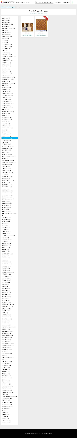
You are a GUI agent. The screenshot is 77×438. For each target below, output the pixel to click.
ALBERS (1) (6, 22)
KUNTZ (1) (6, 231)
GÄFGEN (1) (7, 164)
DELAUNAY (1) (7, 119)
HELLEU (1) (7, 203)
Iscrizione (58, 2)
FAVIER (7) (6, 152)
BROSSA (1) (6, 69)
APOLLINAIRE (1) (8, 28)
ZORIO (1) (6, 422)
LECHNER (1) (6, 245)
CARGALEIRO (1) (7, 79)
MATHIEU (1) (7, 276)
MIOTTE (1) (6, 282)
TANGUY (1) (6, 371)
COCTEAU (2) (6, 99)
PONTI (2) (5, 312)
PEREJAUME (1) (5, 300)
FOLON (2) (7, 154)
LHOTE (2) (6, 251)
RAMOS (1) (5, 323)
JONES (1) (5, 223)
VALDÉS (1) (6, 384)
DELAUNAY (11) (7, 117)
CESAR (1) (6, 87)
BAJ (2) (5, 40)
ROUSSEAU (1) (7, 339)
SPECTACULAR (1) (6, 363)
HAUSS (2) (7, 197)
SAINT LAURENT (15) (8, 343)
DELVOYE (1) (6, 123)
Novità (27, 2)
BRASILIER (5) (6, 65)
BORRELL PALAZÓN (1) (9, 56)
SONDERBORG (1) (8, 358)
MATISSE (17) (6, 278)
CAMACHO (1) (6, 75)
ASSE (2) (6, 34)
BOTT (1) (6, 58)
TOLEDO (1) (7, 378)
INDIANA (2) (6, 217)
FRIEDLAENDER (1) (8, 160)
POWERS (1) (6, 314)
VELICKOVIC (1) (8, 392)
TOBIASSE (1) (6, 375)
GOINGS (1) (6, 178)
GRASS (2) (6, 182)
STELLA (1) (6, 367)
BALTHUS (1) (5, 42)
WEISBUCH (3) (7, 404)
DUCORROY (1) (6, 140)
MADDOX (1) (5, 260)
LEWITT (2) (5, 249)
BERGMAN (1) (7, 44)
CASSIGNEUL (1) (8, 83)
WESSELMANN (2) (7, 406)
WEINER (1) (7, 402)
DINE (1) (4, 130)
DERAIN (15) (6, 125)
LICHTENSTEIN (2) (7, 254)
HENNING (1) (6, 205)
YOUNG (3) (6, 414)
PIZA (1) (6, 308)
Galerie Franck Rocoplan (8, 7)
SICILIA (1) (7, 353)
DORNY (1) (6, 134)
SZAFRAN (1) (6, 369)
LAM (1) (5, 237)
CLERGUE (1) (6, 97)
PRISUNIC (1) (6, 317)
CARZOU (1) (6, 81)
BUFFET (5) (6, 71)
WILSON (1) (6, 408)
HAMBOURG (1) (7, 191)
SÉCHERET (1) (7, 349)
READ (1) (6, 325)
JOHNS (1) (6, 221)
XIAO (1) (5, 412)
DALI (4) (5, 109)
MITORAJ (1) (6, 290)
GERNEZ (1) (6, 168)
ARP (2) (5, 30)
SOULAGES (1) (7, 361)
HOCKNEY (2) (6, 207)
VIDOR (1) (5, 394)
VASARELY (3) (6, 388)
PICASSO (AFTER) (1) (8, 304)
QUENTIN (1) (7, 319)
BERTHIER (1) (6, 48)
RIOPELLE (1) (7, 331)
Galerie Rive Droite (27, 34)
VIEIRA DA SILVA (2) (9, 396)
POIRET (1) (5, 310)
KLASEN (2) (6, 227)
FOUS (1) (5, 158)
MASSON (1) (6, 274)
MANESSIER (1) (7, 264)
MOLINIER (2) (6, 294)
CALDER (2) (7, 73)
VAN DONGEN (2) (7, 386)
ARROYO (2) (6, 32)
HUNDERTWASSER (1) (9, 214)
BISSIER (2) (6, 52)
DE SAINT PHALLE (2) (8, 111)
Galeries (23, 2)
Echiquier (41, 34)
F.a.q (51, 433)
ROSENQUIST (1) (7, 335)
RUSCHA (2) (6, 341)
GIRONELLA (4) (7, 176)
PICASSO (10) (6, 302)
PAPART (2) (5, 298)
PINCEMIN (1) (7, 306)
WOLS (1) (4, 410)
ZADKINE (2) (5, 416)
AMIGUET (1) (6, 26)
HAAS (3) (5, 189)
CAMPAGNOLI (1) (8, 77)
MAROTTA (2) (6, 266)
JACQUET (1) (6, 219)
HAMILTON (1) (7, 193)
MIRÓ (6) (5, 286)
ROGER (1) (6, 333)
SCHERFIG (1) (6, 347)
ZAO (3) (5, 418)
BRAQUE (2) (6, 62)
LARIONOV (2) (7, 239)
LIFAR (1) (5, 256)
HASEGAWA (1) (7, 195)
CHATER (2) (7, 93)
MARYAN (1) (8, 272)
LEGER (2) (6, 247)
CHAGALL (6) (6, 91)
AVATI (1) (5, 38)
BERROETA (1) (7, 46)
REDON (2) (6, 329)
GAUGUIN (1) (6, 166)
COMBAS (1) (6, 105)
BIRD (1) (4, 50)
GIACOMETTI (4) (8, 172)
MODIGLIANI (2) (6, 292)
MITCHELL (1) (6, 288)
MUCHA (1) (6, 296)
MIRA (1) (5, 284)
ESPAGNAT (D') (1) (8, 146)
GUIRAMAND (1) (7, 186)
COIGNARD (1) (7, 101)
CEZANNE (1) (6, 89)
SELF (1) (5, 351)
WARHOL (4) (6, 400)
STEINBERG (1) (6, 365)
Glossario (48, 433)
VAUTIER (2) (7, 390)
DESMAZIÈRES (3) (7, 128)
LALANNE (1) (8, 235)
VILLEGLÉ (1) (7, 398)
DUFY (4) (5, 142)
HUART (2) (6, 211)
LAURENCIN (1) (7, 241)
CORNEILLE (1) (7, 107)
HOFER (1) (5, 209)
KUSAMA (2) (6, 233)
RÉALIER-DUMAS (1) (8, 327)
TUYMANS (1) (6, 380)
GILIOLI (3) (6, 174)
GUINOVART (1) (7, 184)
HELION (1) (5, 201)
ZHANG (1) (6, 420)
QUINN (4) (6, 321)
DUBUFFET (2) (6, 136)
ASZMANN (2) (7, 36)
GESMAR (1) (6, 170)
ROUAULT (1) (7, 337)
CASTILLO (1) (6, 85)
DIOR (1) (6, 132)
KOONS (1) (5, 229)
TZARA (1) (6, 382)
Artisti (17, 2)
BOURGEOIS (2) (7, 60)
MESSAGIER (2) (6, 280)
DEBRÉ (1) (6, 113)
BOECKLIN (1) (7, 54)
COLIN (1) (8, 103)
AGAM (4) (6, 20)
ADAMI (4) (6, 18)
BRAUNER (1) (6, 67)
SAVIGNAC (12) (7, 345)
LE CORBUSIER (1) (6, 243)
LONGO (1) (6, 258)
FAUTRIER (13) (6, 150)
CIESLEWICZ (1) (7, 95)
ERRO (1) (6, 144)
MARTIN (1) (6, 268)
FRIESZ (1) (8, 162)
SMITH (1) (5, 355)
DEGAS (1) (5, 115)
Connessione (66, 2)
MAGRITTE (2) (6, 262)
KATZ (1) (5, 225)
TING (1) (6, 373)
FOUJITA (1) (9, 156)
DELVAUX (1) (6, 121)
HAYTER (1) (8, 199)
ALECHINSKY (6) (7, 24)
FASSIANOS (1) (7, 148)
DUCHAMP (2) (7, 138)
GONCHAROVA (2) (8, 180)
